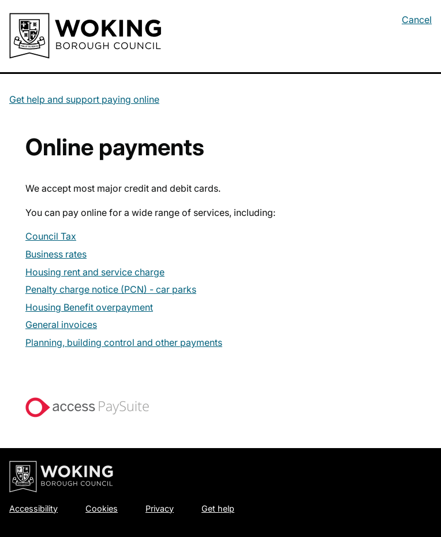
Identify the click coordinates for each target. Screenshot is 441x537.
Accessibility (33, 508)
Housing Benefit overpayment (89, 307)
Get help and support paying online (84, 99)
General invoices (61, 324)
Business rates (56, 254)
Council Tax (50, 236)
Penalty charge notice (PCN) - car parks (110, 289)
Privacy (159, 508)
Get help (217, 508)
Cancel (417, 19)
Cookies (101, 508)
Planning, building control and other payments (123, 342)
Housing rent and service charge (95, 272)
